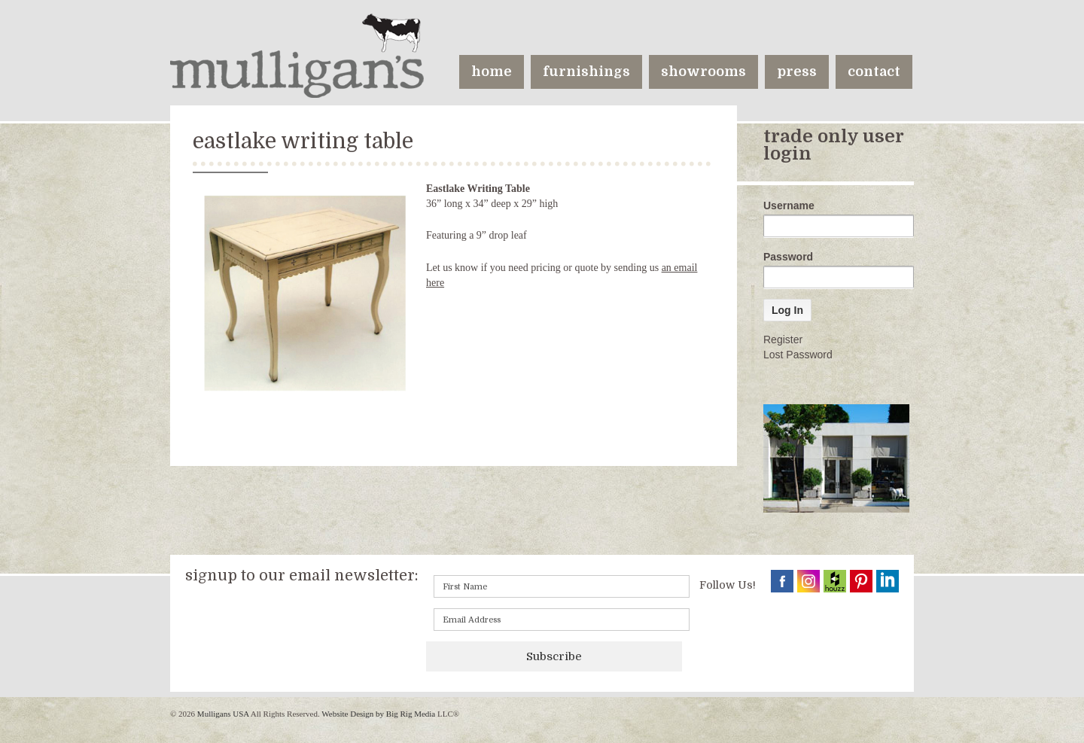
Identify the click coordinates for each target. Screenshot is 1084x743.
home (491, 71)
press (797, 71)
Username (789, 205)
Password (788, 257)
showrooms (703, 71)
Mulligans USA (223, 713)
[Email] (562, 619)
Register (782, 339)
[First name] (562, 586)
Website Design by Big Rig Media (378, 713)
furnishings (586, 71)
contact (874, 71)
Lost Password (798, 355)
